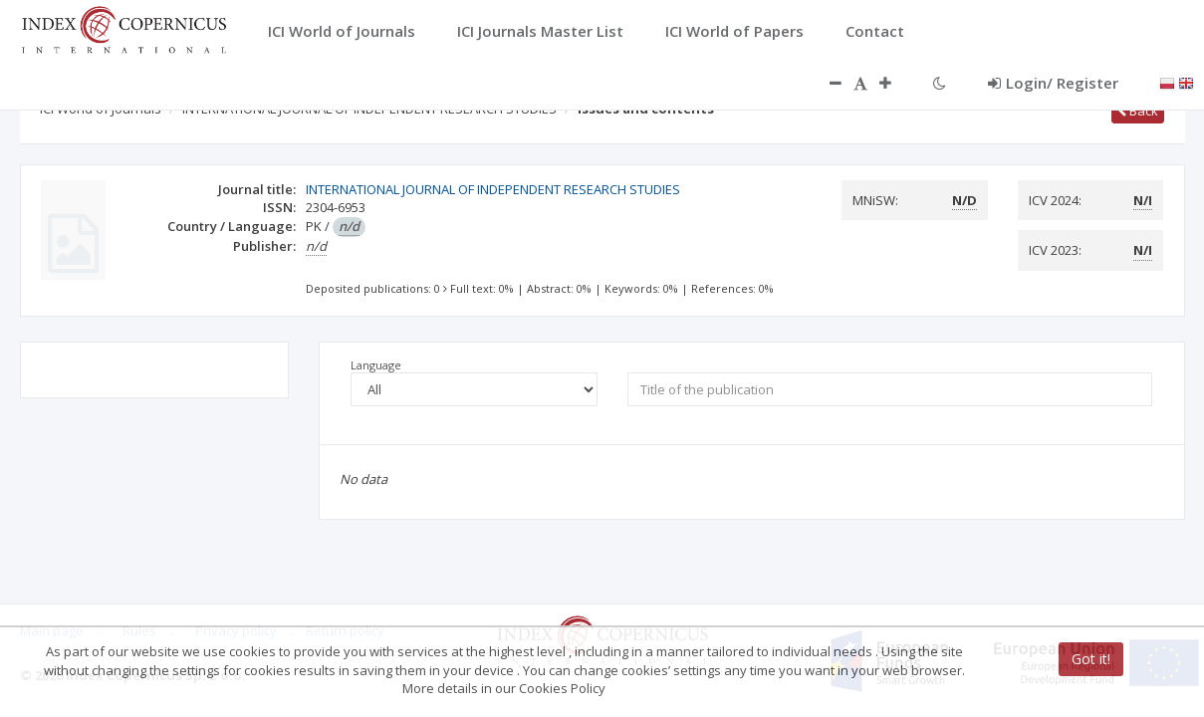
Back (1137, 111)
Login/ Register (1053, 83)
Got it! (1091, 658)
